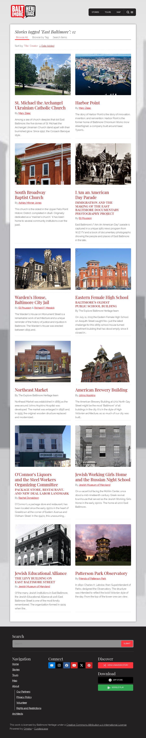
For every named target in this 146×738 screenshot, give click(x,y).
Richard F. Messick (45, 307)
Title (27, 45)
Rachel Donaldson (29, 497)
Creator (35, 45)
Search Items (61, 37)
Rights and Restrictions (28, 708)
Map (118, 12)
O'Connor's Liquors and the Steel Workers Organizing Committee (43, 483)
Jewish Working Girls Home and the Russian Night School (95, 479)
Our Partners (23, 691)
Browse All (23, 37)
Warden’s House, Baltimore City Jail (33, 299)
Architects (17, 713)
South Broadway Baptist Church (31, 194)
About (15, 686)
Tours (107, 12)
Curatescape (41, 728)
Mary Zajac (25, 113)
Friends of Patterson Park (92, 578)
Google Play (115, 687)
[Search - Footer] (67, 644)
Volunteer (21, 702)
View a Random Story (115, 665)
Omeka (28, 728)
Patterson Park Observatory (101, 573)
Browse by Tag (41, 37)
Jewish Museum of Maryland (94, 490)
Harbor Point (87, 102)
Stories (94, 12)
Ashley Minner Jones (30, 202)
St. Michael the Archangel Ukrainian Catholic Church (41, 105)
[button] (129, 12)
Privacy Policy (24, 697)
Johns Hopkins (87, 395)
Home (15, 664)
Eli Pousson (85, 218)
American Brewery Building (101, 390)
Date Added (48, 45)
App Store (116, 680)
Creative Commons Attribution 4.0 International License (96, 724)
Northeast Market (32, 390)
